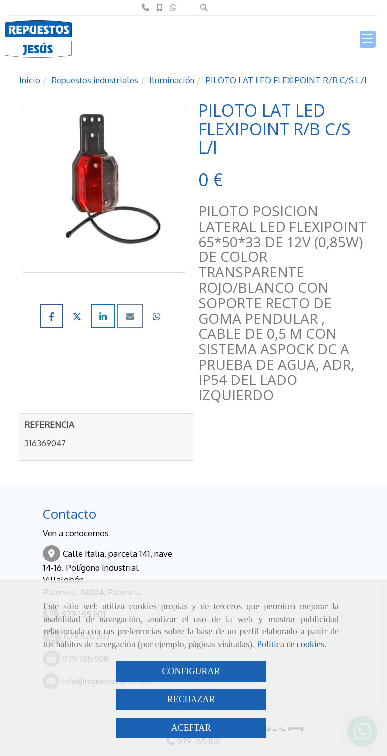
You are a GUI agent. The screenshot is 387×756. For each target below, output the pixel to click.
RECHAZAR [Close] (191, 699)
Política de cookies (290, 644)
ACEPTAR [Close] (191, 728)
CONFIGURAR (191, 671)
